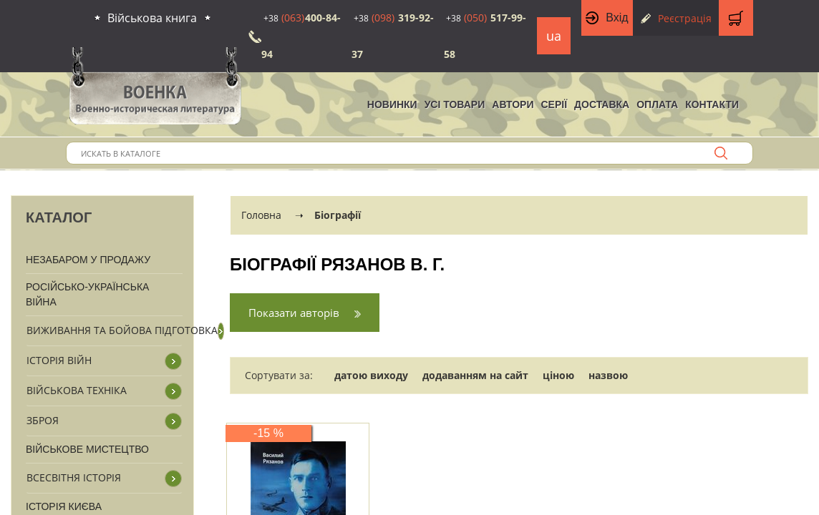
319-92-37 (393, 36)
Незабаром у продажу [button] (88, 259)
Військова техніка (76, 390)
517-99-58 (485, 36)
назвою (608, 375)
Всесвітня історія (73, 477)
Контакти (712, 104)
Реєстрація (685, 18)
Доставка (601, 104)
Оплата (657, 104)
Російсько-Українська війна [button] (87, 294)
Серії (554, 104)
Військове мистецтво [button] (87, 449)
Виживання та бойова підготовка (122, 330)
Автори (512, 104)
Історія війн (59, 360)
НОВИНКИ (392, 104)
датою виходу (371, 375)
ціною (558, 375)
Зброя (42, 420)
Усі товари (455, 104)
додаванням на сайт (475, 375)
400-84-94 (301, 36)
